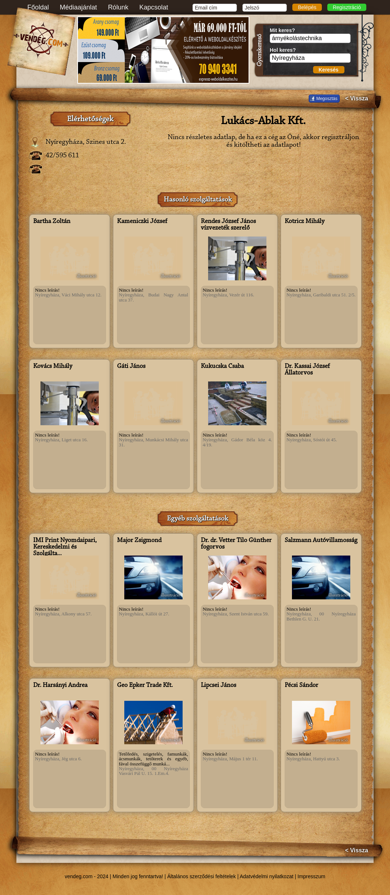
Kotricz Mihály (304, 221)
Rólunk (118, 7)
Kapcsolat (153, 7)
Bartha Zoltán (51, 221)
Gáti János (131, 366)
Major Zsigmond (139, 540)
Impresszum (311, 876)
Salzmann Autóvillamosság (321, 540)
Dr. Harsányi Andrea (60, 685)
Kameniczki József (142, 221)
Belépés (307, 7)
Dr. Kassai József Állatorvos (307, 369)
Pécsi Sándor (301, 685)
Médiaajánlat (78, 7)
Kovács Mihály (52, 366)
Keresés (329, 70)
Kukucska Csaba (222, 366)
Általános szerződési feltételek (201, 876)
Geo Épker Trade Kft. (145, 685)
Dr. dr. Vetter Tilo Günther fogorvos (236, 543)
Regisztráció (347, 7)
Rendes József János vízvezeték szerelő (228, 224)
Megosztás (327, 98)
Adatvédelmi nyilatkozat (266, 876)
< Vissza (356, 98)
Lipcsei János (218, 685)
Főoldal (38, 7)
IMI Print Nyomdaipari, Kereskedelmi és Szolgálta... (65, 547)
